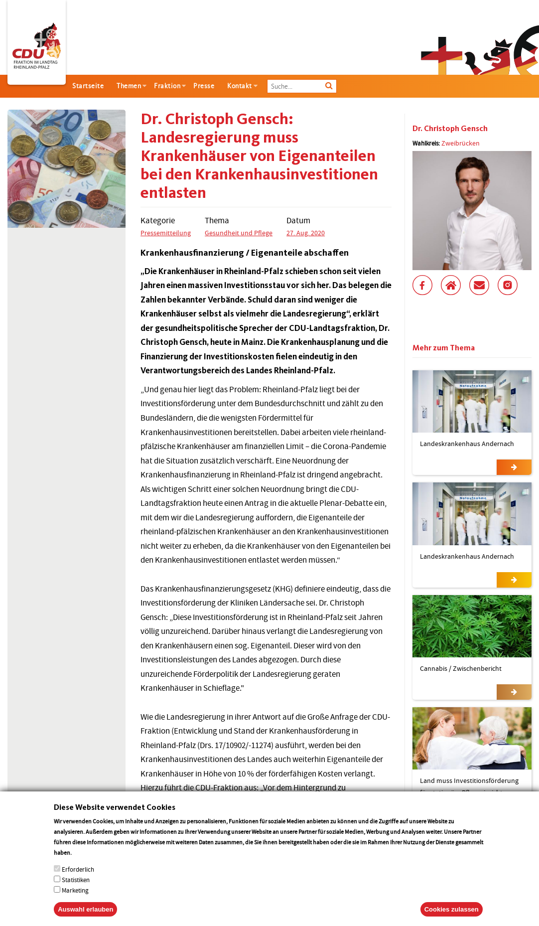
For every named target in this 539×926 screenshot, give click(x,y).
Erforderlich (78, 880)
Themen (129, 86)
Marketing (75, 901)
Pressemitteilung (165, 232)
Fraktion (167, 86)
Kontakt (239, 86)
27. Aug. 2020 (305, 232)
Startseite (88, 86)
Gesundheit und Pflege (238, 232)
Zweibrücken (460, 143)
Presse (203, 86)
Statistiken (76, 891)
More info (86, 863)
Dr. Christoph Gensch (450, 128)
